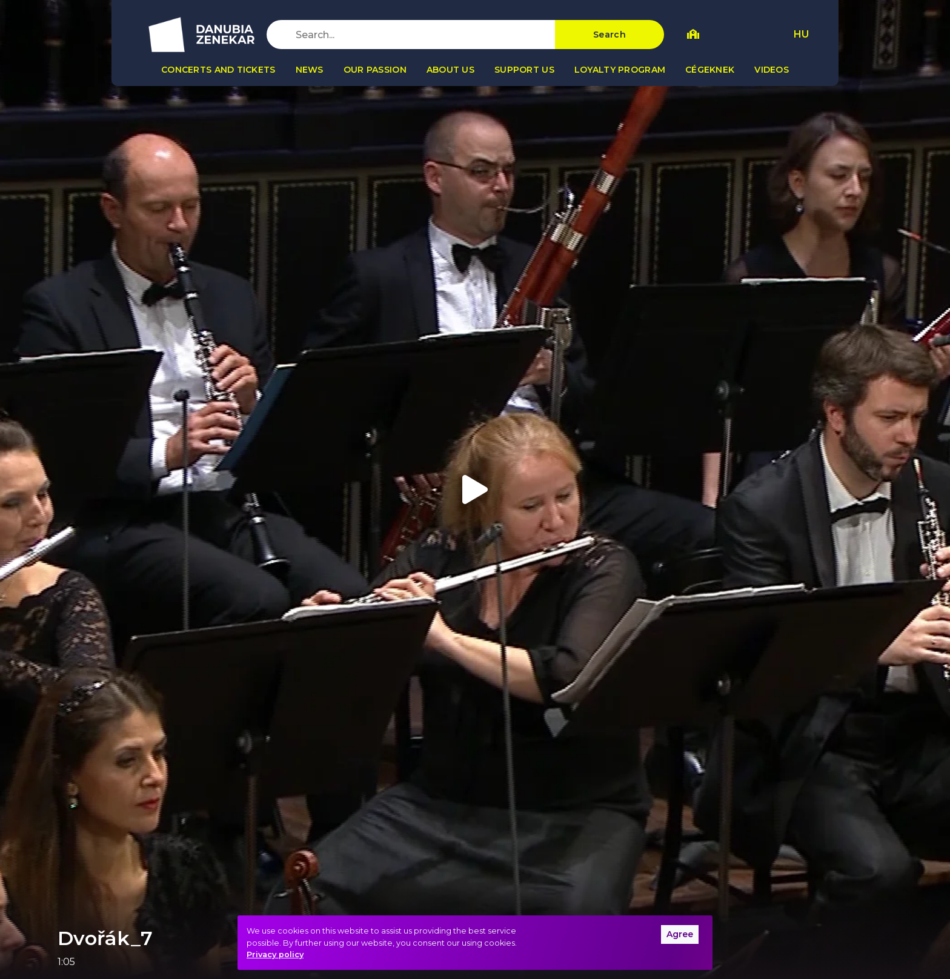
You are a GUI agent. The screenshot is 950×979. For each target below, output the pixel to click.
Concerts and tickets (218, 69)
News (310, 69)
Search (609, 34)
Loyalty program (619, 69)
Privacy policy (275, 954)
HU (801, 34)
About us (450, 69)
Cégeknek (709, 69)
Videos (771, 69)
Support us (524, 69)
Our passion (375, 69)
